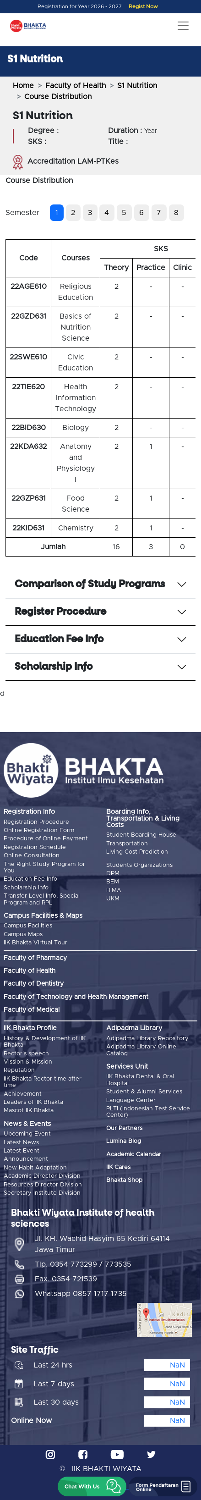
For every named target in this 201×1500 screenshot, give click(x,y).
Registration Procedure (36, 822)
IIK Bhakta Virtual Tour (35, 943)
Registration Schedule (35, 847)
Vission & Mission (28, 1062)
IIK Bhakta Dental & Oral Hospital (140, 1080)
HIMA (113, 890)
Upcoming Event (27, 1134)
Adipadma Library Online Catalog (141, 1050)
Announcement (26, 1159)
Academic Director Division (42, 1176)
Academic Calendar (133, 1155)
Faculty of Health (75, 85)
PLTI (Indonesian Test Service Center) (148, 1112)
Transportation (127, 844)
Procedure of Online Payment (46, 839)
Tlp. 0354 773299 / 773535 (83, 1264)
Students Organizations (139, 865)
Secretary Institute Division (42, 1193)
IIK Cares (118, 1167)
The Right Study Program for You (44, 867)
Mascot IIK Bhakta (29, 1111)
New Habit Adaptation (35, 1168)
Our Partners (124, 1128)
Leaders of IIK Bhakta (33, 1102)
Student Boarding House (141, 835)
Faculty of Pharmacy (35, 958)
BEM (112, 882)
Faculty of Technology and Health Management (76, 997)
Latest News (21, 1143)
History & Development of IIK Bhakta (45, 1042)
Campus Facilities (28, 926)
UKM (113, 899)
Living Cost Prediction (137, 852)
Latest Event (21, 1151)
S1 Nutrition (137, 85)
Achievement (23, 1094)
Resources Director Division (43, 1185)
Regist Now (143, 6)
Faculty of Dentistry (34, 984)
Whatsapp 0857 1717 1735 (81, 1293)
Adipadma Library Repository (147, 1039)
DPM (113, 874)
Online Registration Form (39, 830)
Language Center (131, 1100)
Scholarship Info (26, 888)
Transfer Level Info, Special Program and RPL (42, 899)
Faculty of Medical (32, 1010)
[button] (92, 1486)
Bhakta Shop (124, 1180)
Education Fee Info (30, 879)
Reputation (19, 1070)
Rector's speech (26, 1054)
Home (23, 85)
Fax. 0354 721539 (66, 1279)
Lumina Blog (123, 1141)
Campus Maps (23, 935)
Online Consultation (32, 856)
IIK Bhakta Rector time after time (42, 1082)
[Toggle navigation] (183, 25)
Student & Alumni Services (144, 1092)
